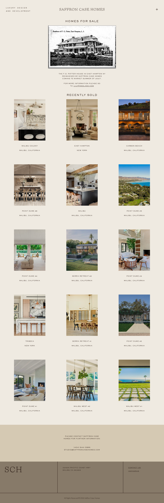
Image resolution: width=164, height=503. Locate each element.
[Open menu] (157, 9)
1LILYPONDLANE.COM (83, 86)
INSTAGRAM (133, 470)
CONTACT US (134, 467)
